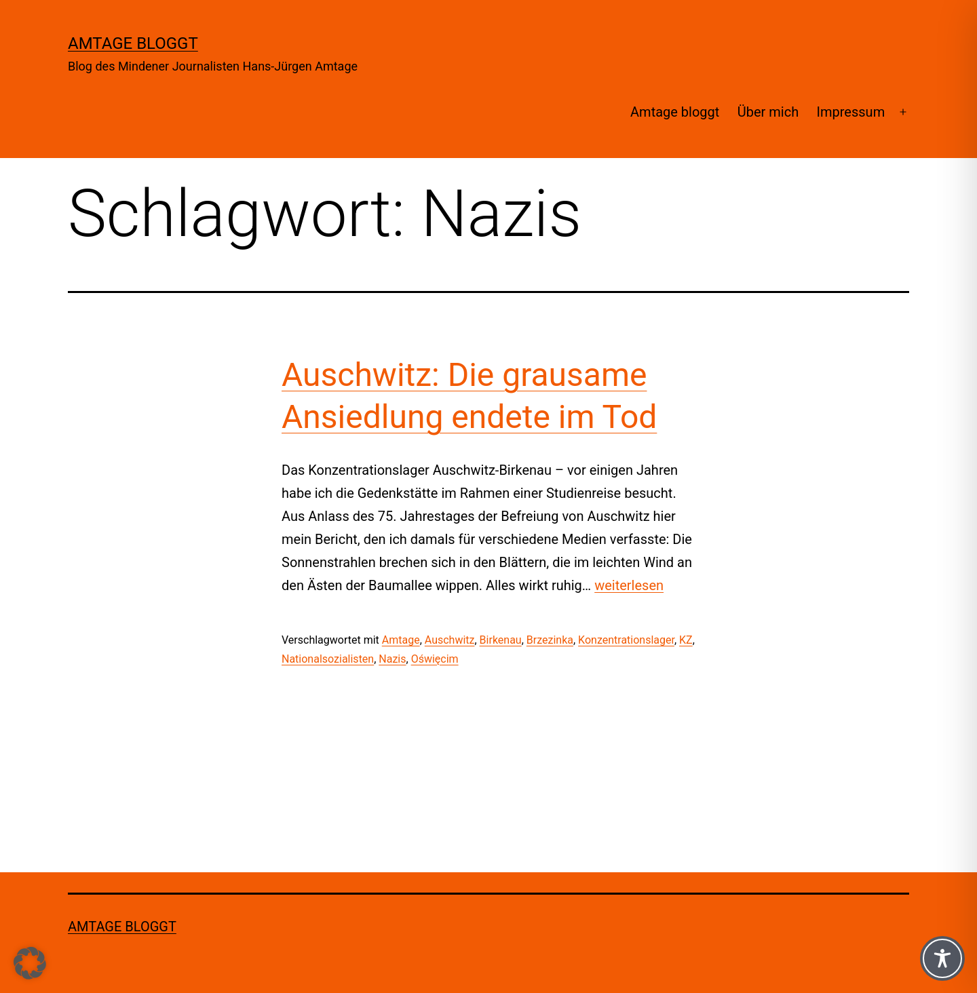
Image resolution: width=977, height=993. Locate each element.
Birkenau (501, 640)
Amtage (401, 640)
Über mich (768, 112)
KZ (686, 640)
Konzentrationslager (626, 640)
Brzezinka (549, 640)
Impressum (851, 112)
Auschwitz (450, 640)
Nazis (392, 659)
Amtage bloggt (133, 43)
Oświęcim (435, 659)
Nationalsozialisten (328, 659)
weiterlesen (629, 585)
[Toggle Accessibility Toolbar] (942, 958)
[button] (30, 963)
